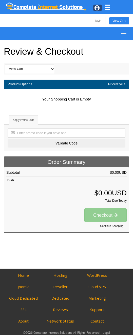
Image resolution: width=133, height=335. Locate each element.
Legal (106, 332)
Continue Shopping (111, 225)
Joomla (23, 286)
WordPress (97, 275)
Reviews (60, 309)
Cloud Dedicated (23, 298)
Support (97, 309)
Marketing (97, 298)
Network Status (60, 321)
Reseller (60, 286)
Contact (97, 321)
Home (23, 275)
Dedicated (60, 298)
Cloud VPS (97, 286)
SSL (24, 309)
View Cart (119, 21)
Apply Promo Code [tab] (23, 120)
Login (98, 20)
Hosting (60, 275)
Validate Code (66, 143)
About (23, 321)
